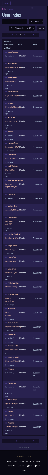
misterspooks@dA (12, 350)
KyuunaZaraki (13, 143)
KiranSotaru (12, 63)
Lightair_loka (12, 206)
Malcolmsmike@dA (12, 287)
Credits (24, 471)
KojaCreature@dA (12, 96)
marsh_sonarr (13, 294)
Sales (30, 466)
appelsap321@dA (11, 404)
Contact (38, 461)
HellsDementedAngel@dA (15, 67)
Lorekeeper (21, 466)
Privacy (21, 461)
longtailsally (12, 246)
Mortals (11, 369)
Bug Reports (30, 461)
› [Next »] (37, 35)
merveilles (11, 334)
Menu (6, 3)
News (37, 466)
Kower (10, 103)
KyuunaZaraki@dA (12, 147)
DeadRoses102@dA (12, 238)
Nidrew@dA (9, 415)
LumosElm (12, 257)
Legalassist (12, 194)
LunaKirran (12, 269)
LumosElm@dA (11, 261)
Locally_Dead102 (14, 234)
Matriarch (11, 309)
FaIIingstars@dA (11, 82)
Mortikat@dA (10, 170)
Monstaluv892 (13, 357)
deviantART (12, 466)
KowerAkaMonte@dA (13, 107)
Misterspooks (13, 346)
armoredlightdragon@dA (14, 210)
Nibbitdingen (12, 400)
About (9, 461)
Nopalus (11, 423)
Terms (15, 461)
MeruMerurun (13, 323)
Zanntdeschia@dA (12, 427)
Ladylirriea (12, 155)
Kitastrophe (12, 78)
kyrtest (10, 132)
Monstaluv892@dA (12, 361)
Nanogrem (12, 383)
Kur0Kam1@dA (11, 121)
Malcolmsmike (13, 283)
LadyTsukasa (13, 166)
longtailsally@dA (11, 250)
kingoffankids (13, 52)
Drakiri (4, 9)
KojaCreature (13, 92)
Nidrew (10, 411)
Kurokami (11, 117)
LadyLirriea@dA (11, 158)
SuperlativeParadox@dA (14, 327)
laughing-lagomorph (15, 180)
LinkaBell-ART (13, 217)
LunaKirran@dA (11, 273)
